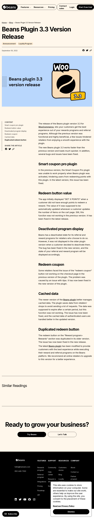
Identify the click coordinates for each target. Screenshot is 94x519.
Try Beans (31, 434)
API (38, 495)
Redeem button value (13, 128)
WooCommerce (46, 127)
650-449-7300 (20, 471)
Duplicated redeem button (15, 140)
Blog (60, 475)
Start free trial (85, 7)
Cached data (9, 137)
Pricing (51, 7)
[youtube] (24, 499)
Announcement (9, 44)
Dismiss (71, 512)
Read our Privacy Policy (63, 506)
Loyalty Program (25, 44)
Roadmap (41, 490)
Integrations (41, 482)
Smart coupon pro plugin (14, 125)
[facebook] (29, 499)
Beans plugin (69, 299)
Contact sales (63, 7)
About (73, 467)
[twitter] (20, 499)
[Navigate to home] (10, 7)
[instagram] (34, 499)
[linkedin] (16, 499)
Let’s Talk (62, 434)
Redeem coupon (11, 134)
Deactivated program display (16, 131)
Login (72, 7)
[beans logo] (25, 460)
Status (50, 486)
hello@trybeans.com (22, 467)
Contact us (75, 472)
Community (52, 467)
